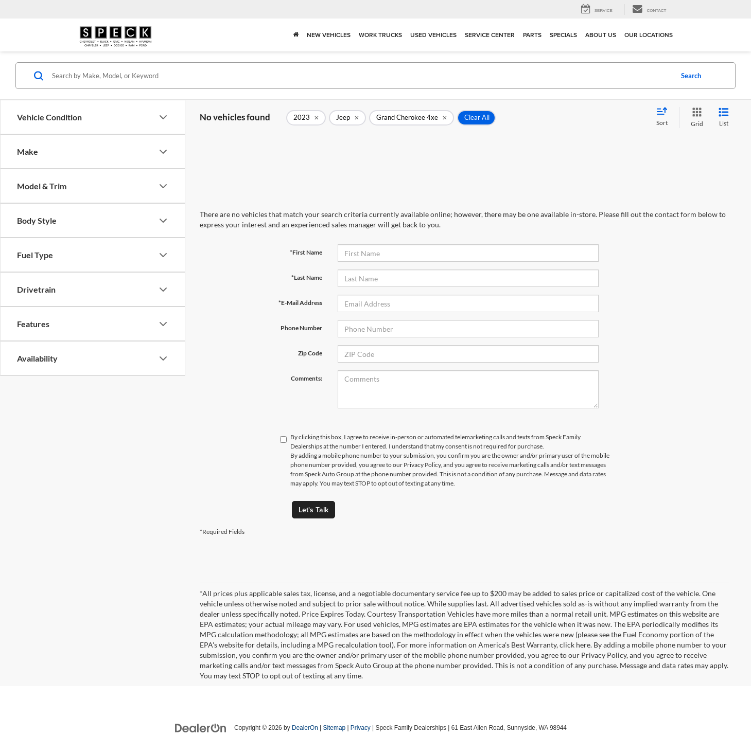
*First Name (306, 252)
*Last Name (306, 277)
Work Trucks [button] (380, 34)
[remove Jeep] (347, 117)
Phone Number (301, 328)
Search (691, 75)
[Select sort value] (665, 117)
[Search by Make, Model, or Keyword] (361, 75)
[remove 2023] (306, 117)
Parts (532, 34)
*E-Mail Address (300, 303)
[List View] (724, 117)
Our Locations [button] (648, 34)
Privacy (361, 727)
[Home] (296, 35)
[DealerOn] (200, 727)
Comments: (306, 378)
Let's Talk (313, 510)
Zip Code (310, 353)
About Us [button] (600, 34)
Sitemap (334, 727)
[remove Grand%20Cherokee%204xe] (411, 117)
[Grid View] (695, 117)
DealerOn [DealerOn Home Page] (305, 727)
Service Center (490, 34)
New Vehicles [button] (329, 34)
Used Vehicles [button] (433, 34)
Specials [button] (563, 34)
